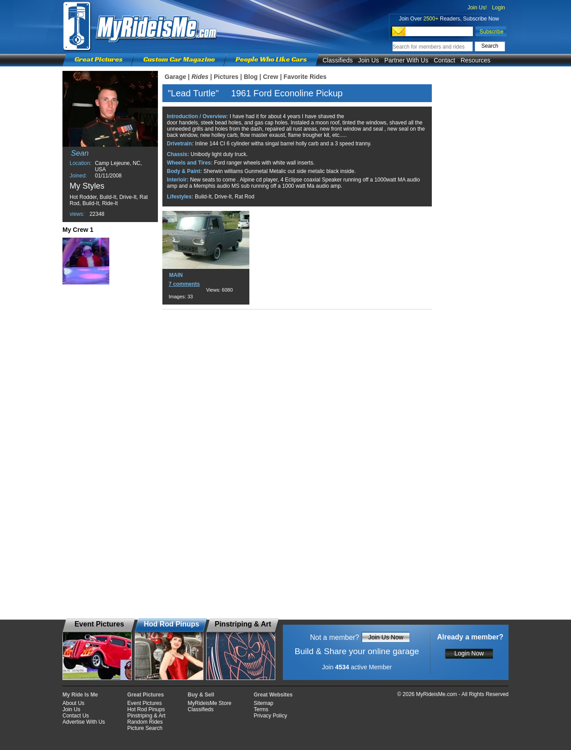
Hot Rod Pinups (146, 709)
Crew (270, 76)
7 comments (184, 284)
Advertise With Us (83, 722)
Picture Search (144, 728)
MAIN (176, 275)
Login (498, 7)
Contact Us (75, 716)
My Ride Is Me (80, 695)
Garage (175, 76)
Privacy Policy (270, 716)
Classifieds (338, 60)
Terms (261, 709)
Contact (444, 60)
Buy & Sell (201, 695)
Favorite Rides (305, 76)
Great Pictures (98, 59)
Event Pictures (144, 703)
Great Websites (273, 695)
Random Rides (144, 722)
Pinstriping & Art (146, 716)
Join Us (368, 60)
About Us (73, 703)
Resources (475, 60)
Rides (199, 76)
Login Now (469, 653)
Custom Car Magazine (179, 59)
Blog (250, 76)
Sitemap (263, 703)
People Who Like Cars (271, 59)
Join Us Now (385, 637)
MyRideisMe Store (210, 703)
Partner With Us (406, 60)
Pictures (226, 76)
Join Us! (477, 7)
